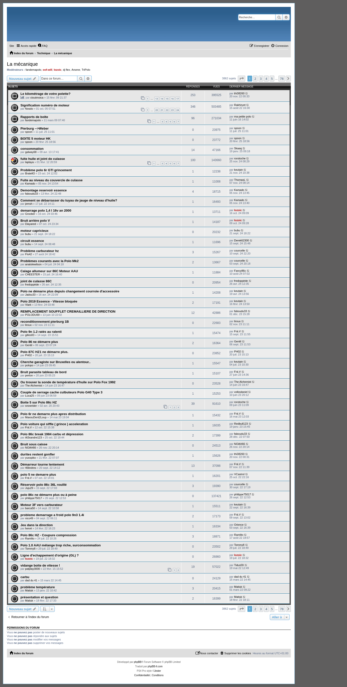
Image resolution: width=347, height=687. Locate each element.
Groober (30, 213)
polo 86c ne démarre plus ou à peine (48, 495)
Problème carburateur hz (39, 251)
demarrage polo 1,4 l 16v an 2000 (45, 210)
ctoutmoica (36, 97)
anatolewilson (33, 264)
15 (167, 98)
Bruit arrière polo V (35, 220)
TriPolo (86, 69)
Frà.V (237, 331)
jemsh (28, 203)
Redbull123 (241, 423)
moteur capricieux (34, 231)
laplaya (29, 162)
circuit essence (32, 241)
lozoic (57, 69)
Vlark (28, 304)
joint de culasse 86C (36, 281)
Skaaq (238, 148)
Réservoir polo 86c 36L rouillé (43, 484)
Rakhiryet (239, 104)
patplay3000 (32, 568)
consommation (32, 149)
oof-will (47, 69)
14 (162, 98)
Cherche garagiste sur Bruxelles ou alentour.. (55, 362)
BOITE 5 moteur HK (35, 138)
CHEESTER (32, 274)
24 (177, 110)
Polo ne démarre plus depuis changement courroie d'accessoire (69, 291)
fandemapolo (33, 69)
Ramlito (29, 538)
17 (177, 98)
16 (172, 98)
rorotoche (239, 158)
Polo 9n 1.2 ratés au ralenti (41, 332)
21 (162, 110)
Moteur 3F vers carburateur (41, 505)
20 (156, 110)
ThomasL (239, 179)
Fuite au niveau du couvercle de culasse (51, 180)
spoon (29, 131)
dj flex (66, 69)
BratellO (30, 173)
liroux (28, 324)
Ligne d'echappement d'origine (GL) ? (49, 555)
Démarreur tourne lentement (42, 464)
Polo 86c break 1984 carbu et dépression (51, 434)
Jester (157, 671)
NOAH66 (30, 447)
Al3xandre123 (33, 437)
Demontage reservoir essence (43, 190)
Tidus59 (239, 565)
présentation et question (39, 597)
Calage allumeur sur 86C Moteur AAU (49, 271)
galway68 (30, 152)
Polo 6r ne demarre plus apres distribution (53, 414)
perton (29, 375)
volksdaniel (240, 391)
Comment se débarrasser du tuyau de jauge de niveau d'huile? (68, 200)
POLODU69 (32, 314)
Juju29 (29, 487)
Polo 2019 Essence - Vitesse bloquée (48, 301)
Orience (239, 524)
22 (167, 110)
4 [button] (266, 78)
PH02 (28, 355)
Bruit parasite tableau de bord (43, 372)
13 (156, 98)
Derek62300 (241, 240)
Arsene (75, 69)
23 (172, 110)
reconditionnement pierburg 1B (44, 321)
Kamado (30, 183)
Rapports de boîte (34, 117)
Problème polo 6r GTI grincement (46, 170)
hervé (28, 528)
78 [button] (282, 78)
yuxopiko (30, 457)
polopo (29, 365)
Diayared (30, 223)
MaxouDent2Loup (36, 417)
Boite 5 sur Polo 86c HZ (38, 402)
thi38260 (239, 93)
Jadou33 (30, 294)
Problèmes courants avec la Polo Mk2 (49, 261)
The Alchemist (33, 385)
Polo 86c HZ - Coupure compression (48, 535)
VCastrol (239, 474)
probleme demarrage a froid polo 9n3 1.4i (52, 515)
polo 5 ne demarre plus (38, 474)
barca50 (30, 508)
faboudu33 (31, 193)
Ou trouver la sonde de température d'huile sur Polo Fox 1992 (68, 382)
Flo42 (28, 254)
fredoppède (32, 284)
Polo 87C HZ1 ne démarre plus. (44, 352)
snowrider (31, 405)
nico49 (29, 518)
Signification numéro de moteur (44, 105)
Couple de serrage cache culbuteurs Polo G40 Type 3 (61, 392)
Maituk (29, 590)
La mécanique (22, 64)
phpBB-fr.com (155, 666)
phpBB (137, 662)
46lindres (30, 467)
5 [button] (272, 78)
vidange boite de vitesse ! (40, 565)
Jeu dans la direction (36, 525)
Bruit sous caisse (33, 444)
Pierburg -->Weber (34, 128)
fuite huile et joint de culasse (42, 159)
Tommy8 (30, 548)
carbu (24, 577)
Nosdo (29, 108)
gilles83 (29, 335)
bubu (28, 234)
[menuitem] (43, 46)
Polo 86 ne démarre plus (39, 342)
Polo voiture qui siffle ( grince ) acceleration (54, 424)
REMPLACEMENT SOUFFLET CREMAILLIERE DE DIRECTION (67, 311)
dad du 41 (31, 580)
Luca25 (29, 395)
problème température (37, 587)
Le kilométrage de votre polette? (45, 94)
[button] (241, 79)
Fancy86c (240, 270)
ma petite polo (242, 116)
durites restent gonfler (37, 454)
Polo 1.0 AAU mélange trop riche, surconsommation (60, 545)
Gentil (28, 345)
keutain (238, 169)
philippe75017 (33, 498)
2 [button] (255, 78)
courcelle (239, 250)
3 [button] (261, 78)
